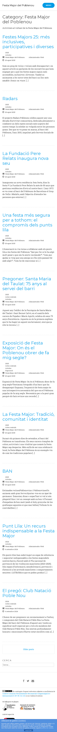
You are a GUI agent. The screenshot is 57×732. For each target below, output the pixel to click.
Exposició (9, 370)
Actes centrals (10, 297)
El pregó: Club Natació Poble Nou (26, 593)
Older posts (28, 649)
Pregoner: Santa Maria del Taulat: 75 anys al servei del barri (26, 283)
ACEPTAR (28, 730)
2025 (7, 52)
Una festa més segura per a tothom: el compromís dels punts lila (27, 222)
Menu (48, 5)
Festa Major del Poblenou (18, 5)
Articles (8, 55)
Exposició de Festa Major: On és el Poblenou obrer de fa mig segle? (25, 350)
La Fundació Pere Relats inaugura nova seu (25, 158)
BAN (7, 471)
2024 (7, 542)
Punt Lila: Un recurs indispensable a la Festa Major (28, 530)
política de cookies (47, 728)
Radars (10, 98)
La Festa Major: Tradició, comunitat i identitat (28, 417)
